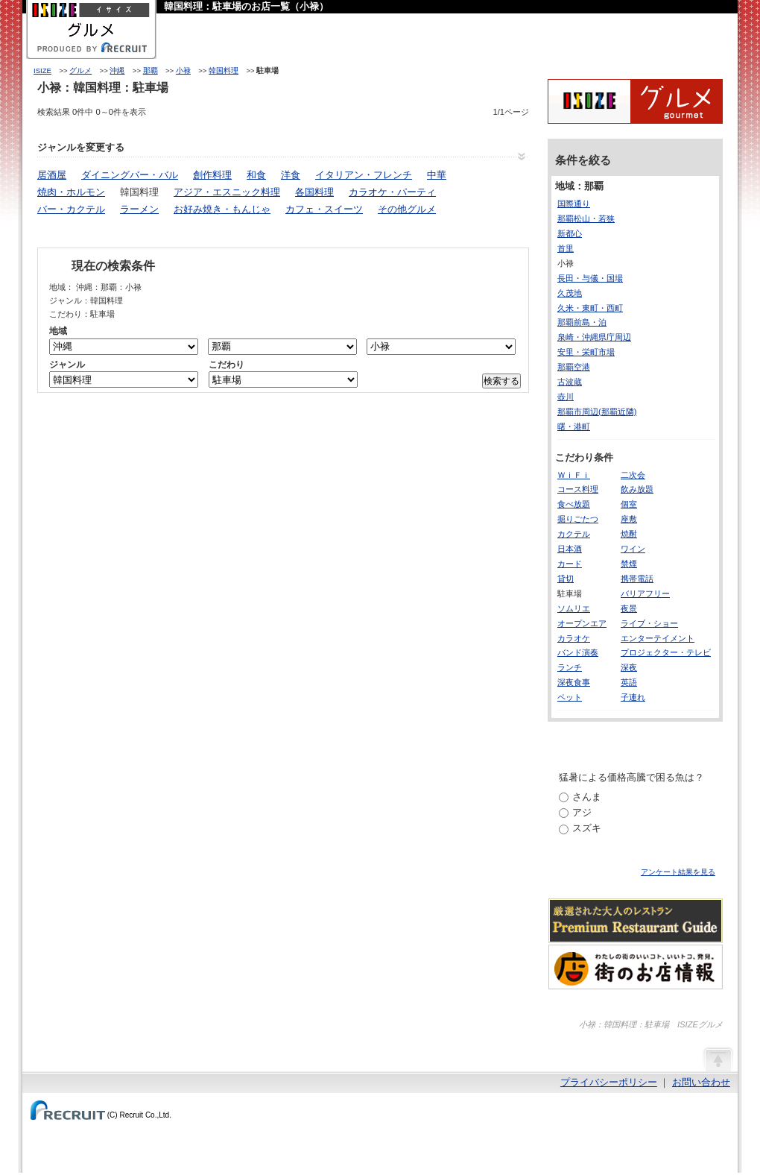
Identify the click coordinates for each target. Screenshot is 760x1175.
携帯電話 (637, 578)
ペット (569, 697)
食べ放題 (573, 504)
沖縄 (117, 70)
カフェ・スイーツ (324, 209)
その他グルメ (407, 209)
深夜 (629, 667)
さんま (586, 796)
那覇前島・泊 (582, 322)
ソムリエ (573, 608)
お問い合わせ (701, 1082)
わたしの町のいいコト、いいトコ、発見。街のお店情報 (635, 967)
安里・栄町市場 (586, 351)
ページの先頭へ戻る (717, 1058)
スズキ (586, 828)
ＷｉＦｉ (573, 474)
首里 (565, 248)
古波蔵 (569, 381)
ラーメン (139, 209)
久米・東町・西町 (590, 307)
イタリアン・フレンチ (363, 174)
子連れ (633, 697)
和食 (256, 174)
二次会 (633, 474)
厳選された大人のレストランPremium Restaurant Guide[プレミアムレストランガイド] (635, 920)
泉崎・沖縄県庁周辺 (594, 337)
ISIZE (42, 70)
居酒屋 (51, 174)
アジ (582, 812)
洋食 (290, 174)
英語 (629, 682)
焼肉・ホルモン (71, 192)
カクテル (573, 533)
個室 (629, 504)
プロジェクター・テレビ (666, 652)
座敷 (629, 518)
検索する (501, 381)
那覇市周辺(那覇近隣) (596, 411)
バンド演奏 (577, 652)
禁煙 (629, 563)
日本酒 (569, 548)
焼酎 (629, 533)
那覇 (150, 70)
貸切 (565, 578)
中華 (436, 174)
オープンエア (582, 623)
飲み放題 (637, 489)
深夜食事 (573, 682)
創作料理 (212, 174)
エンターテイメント (657, 638)
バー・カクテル (71, 209)
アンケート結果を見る (678, 872)
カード (569, 563)
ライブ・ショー (649, 623)
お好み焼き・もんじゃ (222, 209)
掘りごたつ (577, 518)
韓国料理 (223, 70)
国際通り (573, 203)
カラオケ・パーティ (392, 192)
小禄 (183, 70)
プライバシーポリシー (608, 1082)
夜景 (629, 608)
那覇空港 (573, 366)
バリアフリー (645, 593)
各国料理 (314, 192)
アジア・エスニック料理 (227, 192)
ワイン (633, 548)
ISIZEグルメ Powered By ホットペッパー (635, 101)
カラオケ (573, 638)
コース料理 (577, 489)
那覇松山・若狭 (586, 218)
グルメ (80, 70)
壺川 (565, 396)
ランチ (569, 667)
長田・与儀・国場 (590, 278)
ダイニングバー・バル (129, 174)
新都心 (569, 233)
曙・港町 (573, 426)
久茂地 (569, 293)
